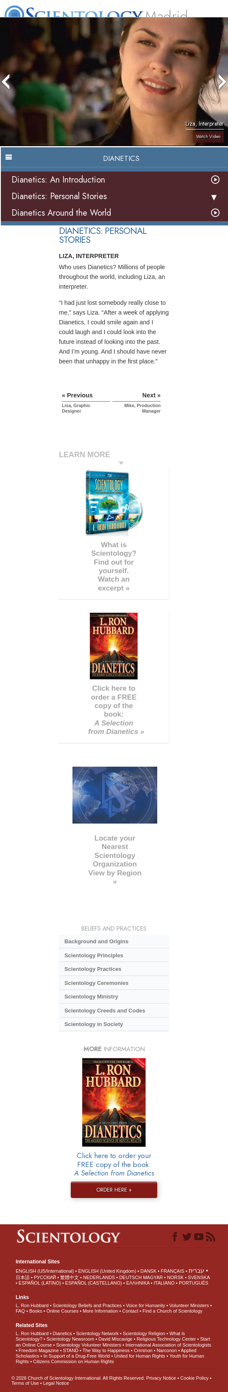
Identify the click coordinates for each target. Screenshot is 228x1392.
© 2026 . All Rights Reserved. (78, 1378)
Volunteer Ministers (189, 1305)
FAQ (20, 1310)
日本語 (23, 1277)
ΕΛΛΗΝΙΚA (138, 1282)
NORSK (175, 1277)
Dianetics (62, 1333)
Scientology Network (97, 1333)
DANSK (148, 1271)
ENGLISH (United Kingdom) (107, 1271)
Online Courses (62, 1310)
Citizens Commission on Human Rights (73, 1361)
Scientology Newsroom (71, 1338)
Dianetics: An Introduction (58, 180)
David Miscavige (115, 1338)
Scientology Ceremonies (96, 983)
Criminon (143, 1350)
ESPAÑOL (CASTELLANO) (93, 1282)
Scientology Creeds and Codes (104, 1010)
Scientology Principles (93, 955)
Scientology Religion (144, 1333)
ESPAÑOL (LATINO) (40, 1282)
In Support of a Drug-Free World (77, 1355)
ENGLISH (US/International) (45, 1271)
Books (35, 1310)
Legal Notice (56, 1383)
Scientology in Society (93, 1024)
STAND (70, 1350)
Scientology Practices (93, 969)
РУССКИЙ (45, 1277)
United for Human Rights (139, 1355)
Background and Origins (96, 941)
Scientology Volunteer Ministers (88, 1344)
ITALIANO (164, 1282)
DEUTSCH (130, 1277)
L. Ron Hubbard (32, 1305)
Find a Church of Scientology (172, 1310)
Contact (130, 1310)
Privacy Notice (161, 1378)
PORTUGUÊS (193, 1282)
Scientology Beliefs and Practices (87, 1305)
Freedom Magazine (39, 1350)
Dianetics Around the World (61, 213)
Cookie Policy (194, 1378)
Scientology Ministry (91, 996)
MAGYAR (153, 1277)
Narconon (167, 1350)
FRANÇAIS (172, 1271)
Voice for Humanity (145, 1305)
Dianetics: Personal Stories (59, 196)
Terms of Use (25, 1383)
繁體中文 (69, 1277)
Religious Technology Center (166, 1338)
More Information (100, 1310)
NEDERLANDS (99, 1277)
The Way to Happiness (106, 1350)
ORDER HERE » (114, 1190)
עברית (196, 1270)
